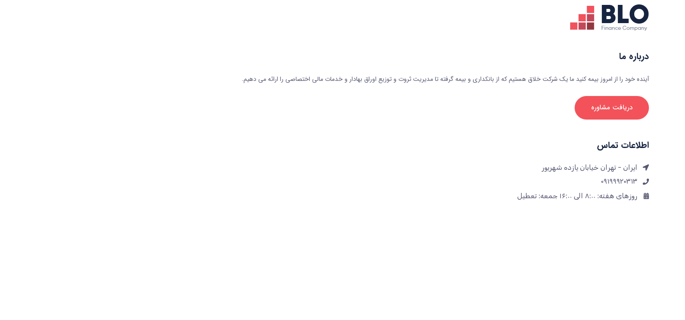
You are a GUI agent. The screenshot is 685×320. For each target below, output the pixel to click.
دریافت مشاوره (555, 107)
